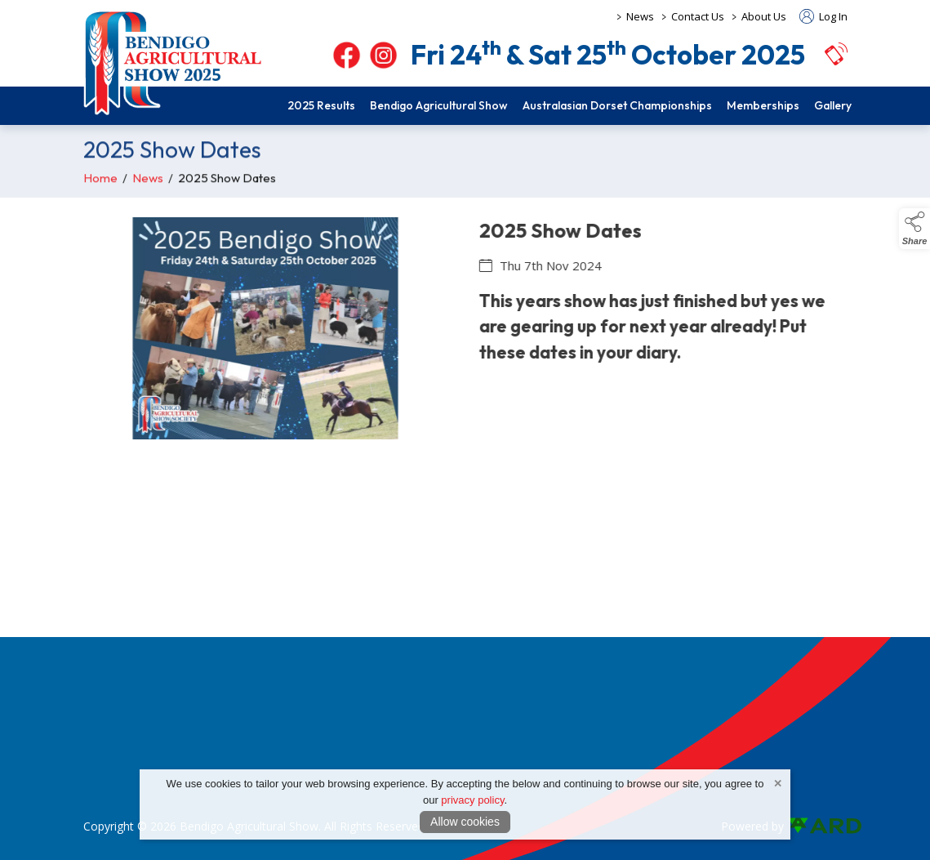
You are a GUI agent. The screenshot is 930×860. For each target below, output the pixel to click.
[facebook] (346, 55)
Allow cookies (465, 821)
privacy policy (472, 800)
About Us (763, 16)
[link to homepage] (173, 62)
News (640, 16)
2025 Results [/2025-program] (321, 105)
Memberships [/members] (763, 105)
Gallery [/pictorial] (833, 105)
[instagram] (383, 55)
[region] (465, 338)
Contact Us (697, 16)
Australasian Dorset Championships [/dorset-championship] (617, 105)
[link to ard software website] (817, 826)
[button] (836, 53)
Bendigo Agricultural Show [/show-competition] (439, 105)
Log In (823, 16)
